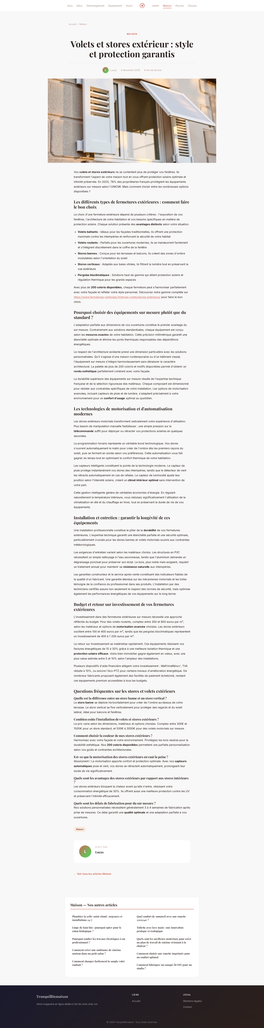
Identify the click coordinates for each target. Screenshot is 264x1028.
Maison (167, 5)
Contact (187, 1006)
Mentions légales (192, 1001)
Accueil (72, 24)
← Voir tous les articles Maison (92, 873)
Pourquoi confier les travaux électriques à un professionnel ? (98, 940)
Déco (79, 5)
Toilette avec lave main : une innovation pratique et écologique (160, 929)
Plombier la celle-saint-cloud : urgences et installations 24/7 (97, 918)
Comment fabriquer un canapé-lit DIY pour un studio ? (164, 966)
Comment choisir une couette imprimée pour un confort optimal (163, 955)
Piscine (179, 5)
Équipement (115, 5)
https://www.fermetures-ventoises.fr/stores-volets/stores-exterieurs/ (117, 297)
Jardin (155, 5)
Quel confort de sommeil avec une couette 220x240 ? (161, 918)
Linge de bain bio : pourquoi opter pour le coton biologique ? (96, 929)
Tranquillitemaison (52, 996)
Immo (129, 5)
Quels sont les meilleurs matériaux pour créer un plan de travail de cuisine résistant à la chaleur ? (164, 942)
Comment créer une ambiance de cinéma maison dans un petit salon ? (96, 951)
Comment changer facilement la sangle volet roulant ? (98, 963)
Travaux (192, 5)
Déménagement (95, 5)
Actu (70, 5)
